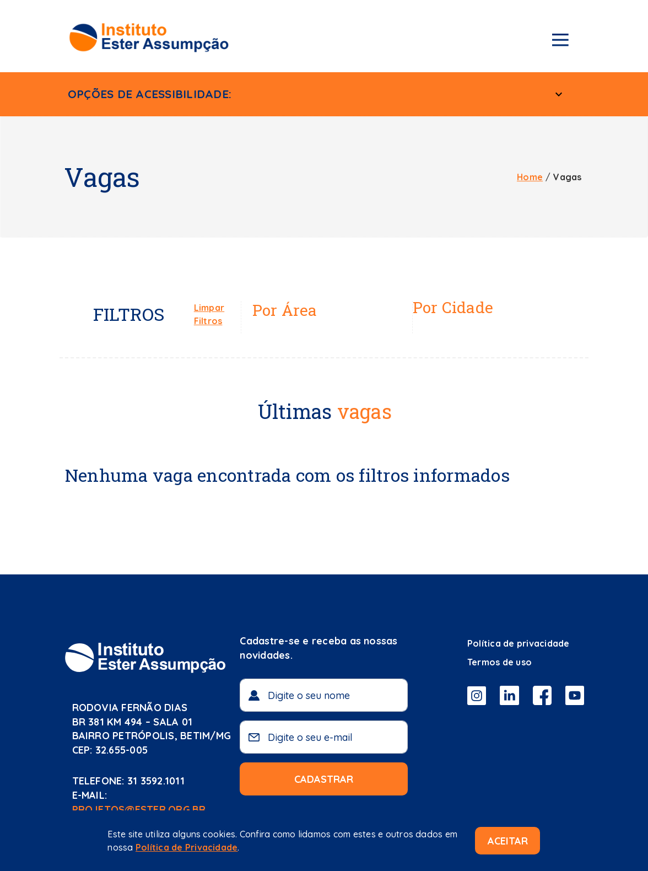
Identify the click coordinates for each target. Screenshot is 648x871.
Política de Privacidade (187, 847)
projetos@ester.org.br (139, 809)
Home (530, 176)
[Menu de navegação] (560, 42)
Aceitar (508, 841)
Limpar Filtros (209, 314)
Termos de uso (499, 662)
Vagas (567, 176)
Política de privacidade (518, 643)
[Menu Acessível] (559, 94)
